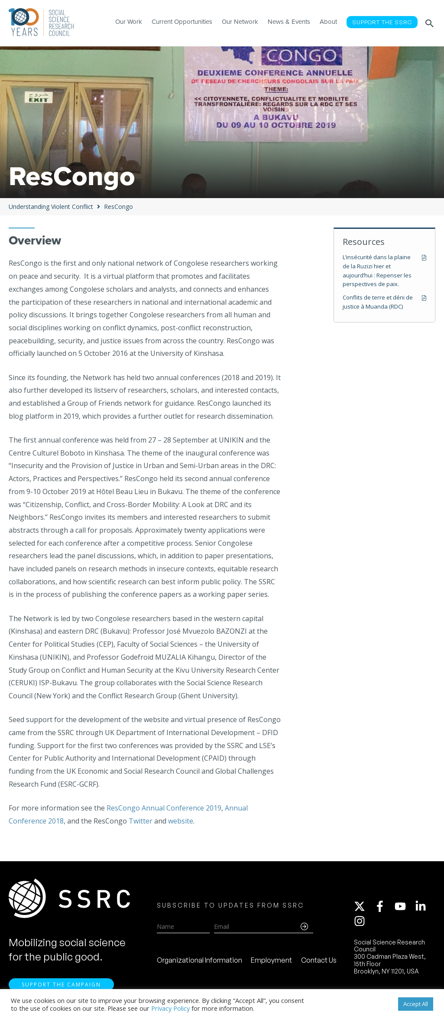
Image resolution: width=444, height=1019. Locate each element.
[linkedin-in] (424, 906)
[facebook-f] (383, 906)
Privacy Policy (170, 1008)
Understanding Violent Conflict (51, 206)
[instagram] (361, 921)
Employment (271, 960)
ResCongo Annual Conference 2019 (164, 808)
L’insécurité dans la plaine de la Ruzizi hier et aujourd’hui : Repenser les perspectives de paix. (377, 270)
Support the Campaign (61, 984)
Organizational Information (199, 960)
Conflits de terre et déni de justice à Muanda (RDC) (378, 301)
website (180, 821)
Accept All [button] (415, 1004)
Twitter (140, 821)
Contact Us (319, 960)
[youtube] (404, 906)
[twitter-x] (363, 906)
